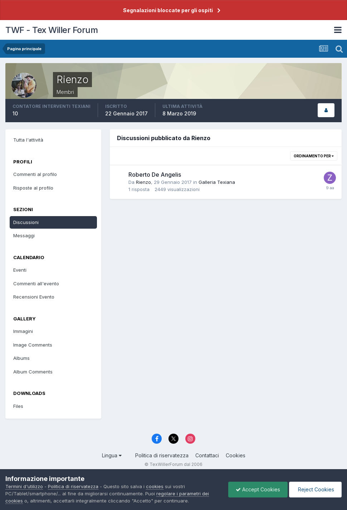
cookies (154, 486)
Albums (21, 358)
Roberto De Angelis (154, 174)
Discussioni (26, 222)
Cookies (235, 455)
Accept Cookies (258, 489)
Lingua (112, 455)
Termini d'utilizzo (24, 486)
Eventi (19, 270)
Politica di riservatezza (162, 455)
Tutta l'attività (28, 140)
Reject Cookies (315, 489)
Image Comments (32, 345)
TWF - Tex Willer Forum (51, 30)
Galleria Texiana (217, 182)
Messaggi (24, 235)
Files (18, 406)
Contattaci (207, 455)
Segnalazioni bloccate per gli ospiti (168, 10)
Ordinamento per (314, 156)
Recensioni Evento (33, 297)
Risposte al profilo (33, 188)
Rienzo (143, 182)
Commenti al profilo (35, 174)
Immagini (23, 331)
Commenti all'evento (36, 283)
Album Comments (33, 372)
